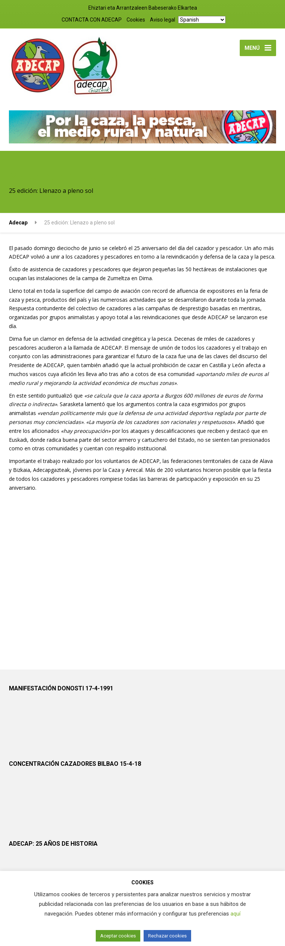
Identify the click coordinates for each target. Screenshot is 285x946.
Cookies (136, 20)
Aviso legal (162, 20)
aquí (235, 913)
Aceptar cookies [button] (118, 936)
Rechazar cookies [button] (167, 936)
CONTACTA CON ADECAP (92, 20)
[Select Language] (202, 19)
